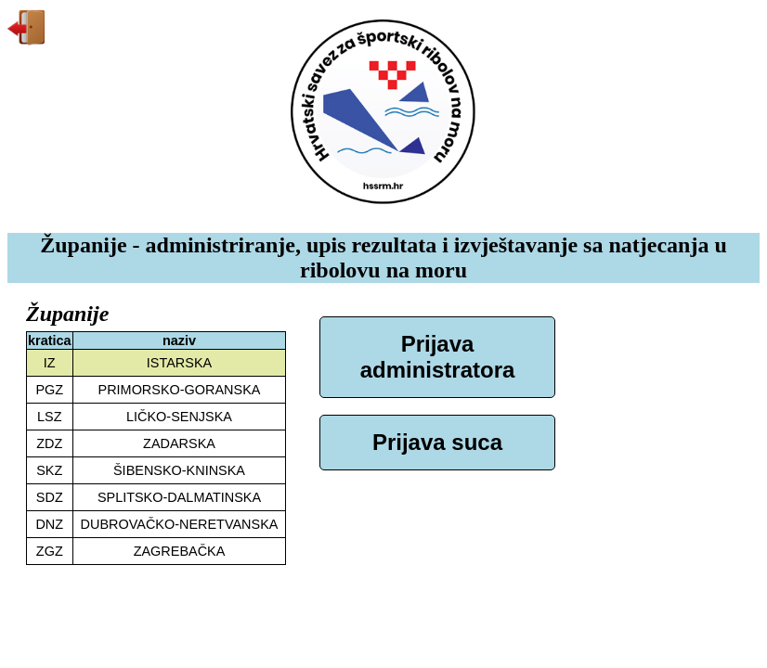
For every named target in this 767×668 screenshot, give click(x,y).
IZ (50, 362)
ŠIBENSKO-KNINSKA (179, 470)
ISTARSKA (179, 362)
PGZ (49, 389)
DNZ (49, 524)
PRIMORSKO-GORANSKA (179, 389)
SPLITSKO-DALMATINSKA (179, 497)
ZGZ (49, 551)
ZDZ (49, 443)
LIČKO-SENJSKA (179, 416)
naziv (179, 340)
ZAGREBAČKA (180, 551)
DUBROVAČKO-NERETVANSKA (180, 524)
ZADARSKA (179, 443)
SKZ (49, 470)
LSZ (49, 416)
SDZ (49, 497)
